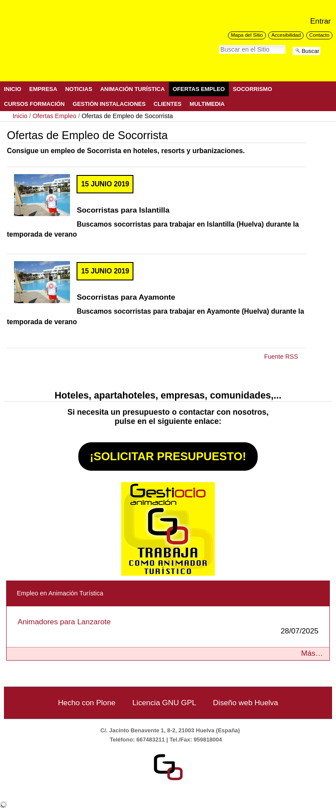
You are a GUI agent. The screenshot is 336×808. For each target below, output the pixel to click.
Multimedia (206, 104)
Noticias (78, 89)
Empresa (43, 89)
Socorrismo (252, 89)
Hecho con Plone (87, 702)
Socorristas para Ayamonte (126, 297)
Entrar (320, 21)
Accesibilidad (286, 35)
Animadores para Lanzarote (168, 626)
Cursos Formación (34, 104)
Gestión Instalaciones (109, 104)
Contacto (319, 35)
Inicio (12, 89)
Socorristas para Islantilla (123, 210)
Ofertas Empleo (199, 89)
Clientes (168, 104)
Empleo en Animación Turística (60, 593)
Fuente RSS (281, 356)
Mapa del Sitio (247, 35)
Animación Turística (132, 89)
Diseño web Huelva (245, 702)
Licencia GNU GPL (164, 702)
